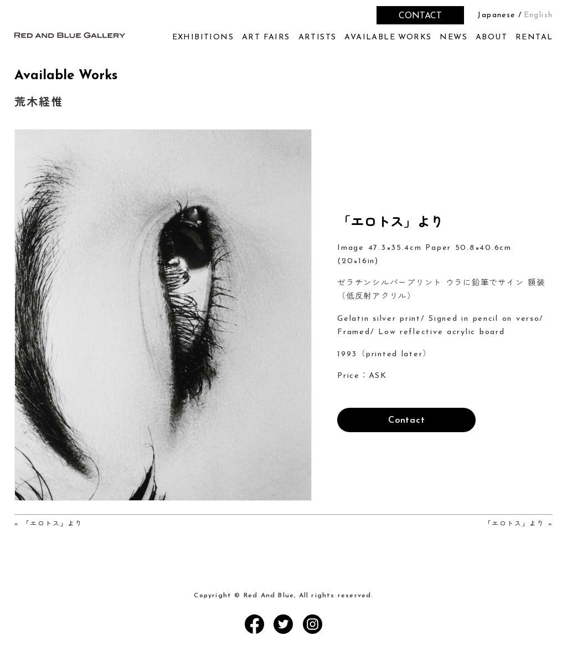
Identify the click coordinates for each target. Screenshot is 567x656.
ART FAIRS (266, 37)
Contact (406, 420)
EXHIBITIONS (203, 37)
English (538, 15)
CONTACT (420, 16)
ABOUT (491, 37)
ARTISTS (317, 37)
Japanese (496, 15)
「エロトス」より (52, 524)
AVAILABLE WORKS (387, 37)
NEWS (453, 37)
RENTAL (534, 37)
